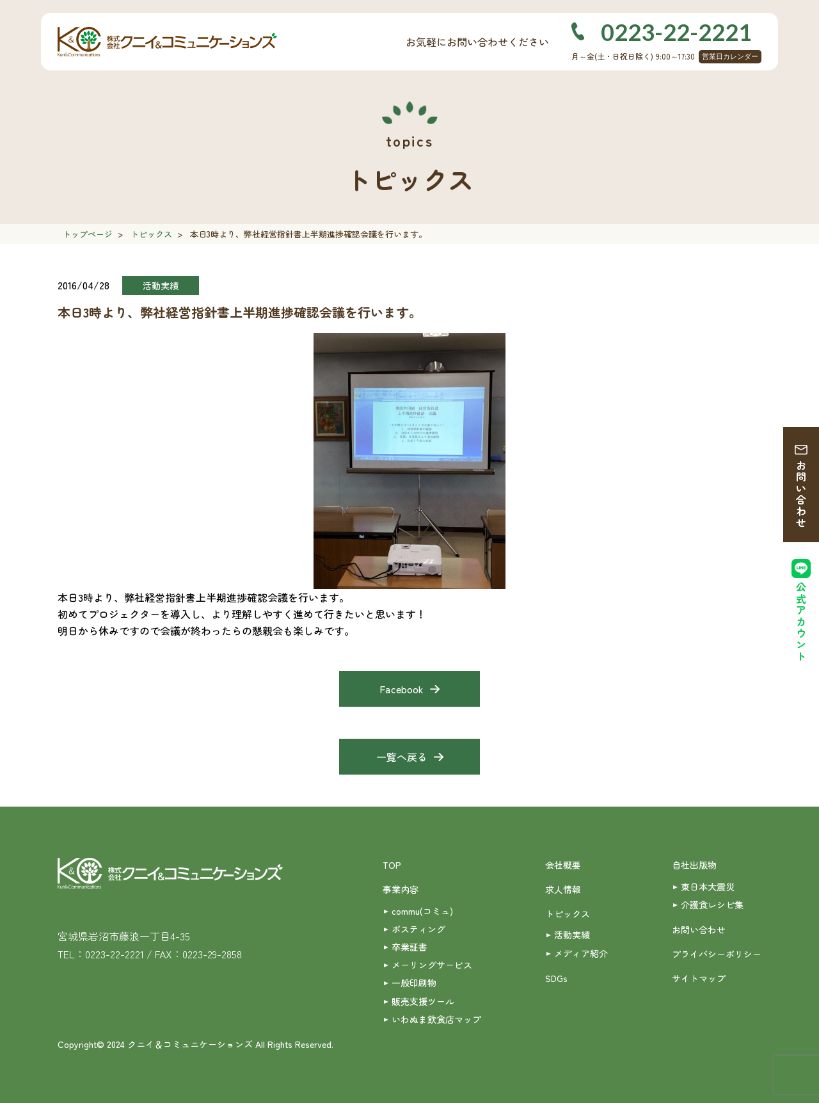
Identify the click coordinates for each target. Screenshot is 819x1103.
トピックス (151, 234)
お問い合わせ (801, 494)
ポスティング (418, 928)
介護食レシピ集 (712, 904)
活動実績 (572, 934)
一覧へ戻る (401, 756)
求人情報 (563, 889)
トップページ (88, 234)
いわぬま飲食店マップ (436, 1019)
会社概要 (563, 864)
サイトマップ (699, 978)
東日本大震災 (708, 886)
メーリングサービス (432, 964)
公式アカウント (801, 622)
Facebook (401, 688)
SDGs (556, 978)
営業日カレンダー (730, 56)
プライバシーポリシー (716, 953)
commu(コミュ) (422, 911)
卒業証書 (409, 946)
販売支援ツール (423, 1001)
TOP (392, 864)
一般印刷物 (414, 982)
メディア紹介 (581, 953)
